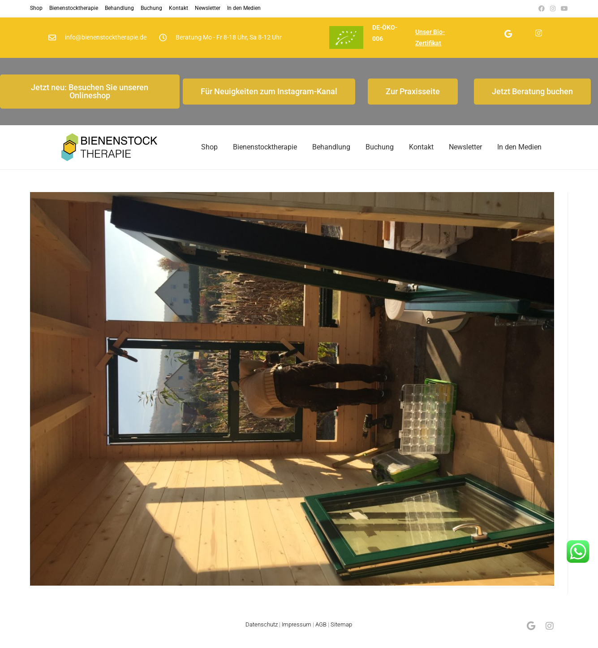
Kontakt (178, 8)
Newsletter (207, 8)
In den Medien (244, 8)
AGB (321, 631)
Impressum (296, 631)
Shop (36, 8)
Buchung (151, 8)
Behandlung (119, 8)
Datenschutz (261, 631)
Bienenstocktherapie (73, 8)
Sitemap (341, 631)
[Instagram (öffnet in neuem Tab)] (552, 8)
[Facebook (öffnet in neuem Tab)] (541, 8)
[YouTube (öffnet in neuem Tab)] (563, 8)
